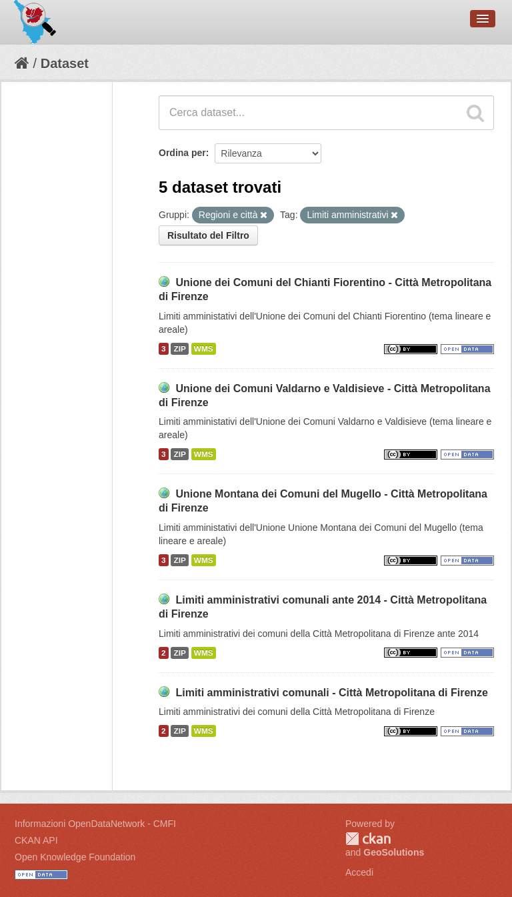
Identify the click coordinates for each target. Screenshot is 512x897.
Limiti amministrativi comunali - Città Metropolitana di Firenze (331, 692)
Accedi (359, 872)
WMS (203, 348)
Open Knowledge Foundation (75, 857)
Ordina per (182, 152)
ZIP (179, 348)
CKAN (368, 839)
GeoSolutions (393, 852)
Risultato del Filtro (208, 235)
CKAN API (36, 840)
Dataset (65, 63)
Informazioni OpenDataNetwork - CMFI (95, 823)
